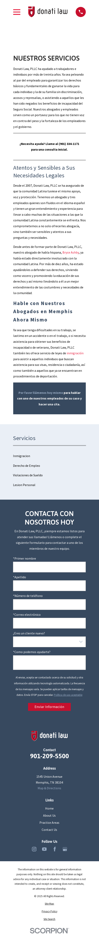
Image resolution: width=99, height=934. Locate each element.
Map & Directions (49, 788)
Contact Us (49, 830)
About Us (49, 815)
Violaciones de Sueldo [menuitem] (28, 475)
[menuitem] (49, 903)
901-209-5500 (49, 756)
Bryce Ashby (70, 252)
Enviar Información (49, 707)
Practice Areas (49, 822)
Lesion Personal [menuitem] (24, 485)
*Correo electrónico (27, 614)
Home (49, 808)
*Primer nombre (24, 558)
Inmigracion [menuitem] (21, 456)
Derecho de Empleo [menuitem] (26, 466)
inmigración (75, 353)
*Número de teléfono (28, 596)
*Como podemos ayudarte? (31, 652)
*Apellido (19, 577)
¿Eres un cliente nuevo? (29, 633)
